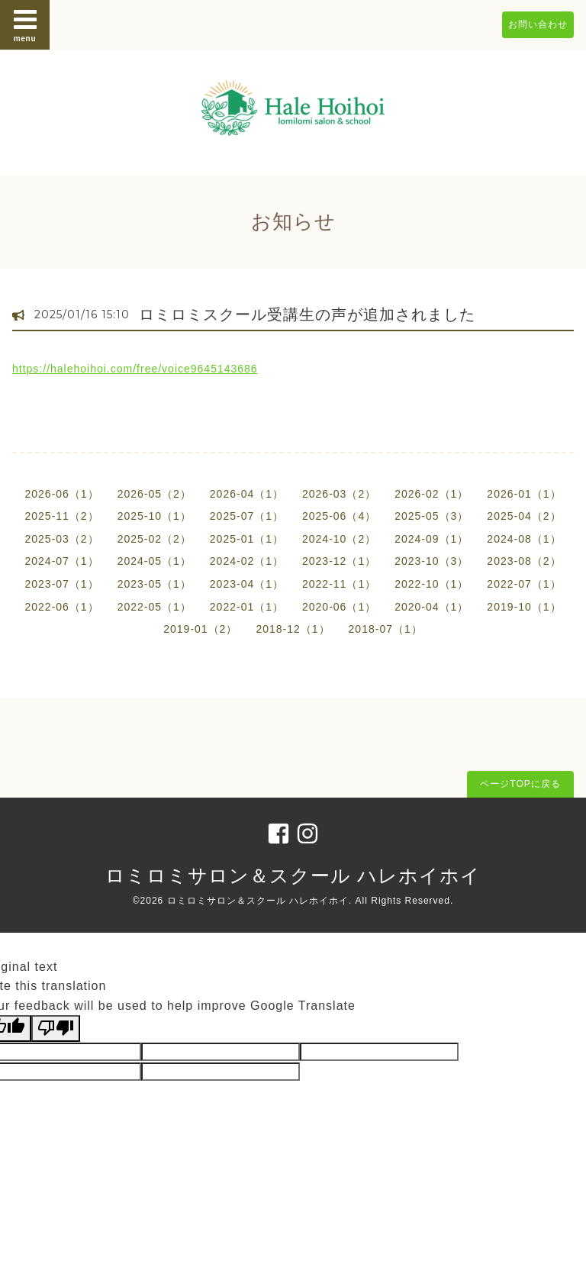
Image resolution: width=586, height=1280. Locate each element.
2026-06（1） (61, 494)
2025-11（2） (61, 516)
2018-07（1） (386, 629)
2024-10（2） (339, 539)
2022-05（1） (155, 607)
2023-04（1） (247, 584)
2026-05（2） (155, 494)
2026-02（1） (431, 494)
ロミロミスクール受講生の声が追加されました (307, 314)
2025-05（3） (431, 516)
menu (25, 24)
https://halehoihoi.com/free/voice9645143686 (135, 369)
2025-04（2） (524, 516)
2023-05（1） (155, 584)
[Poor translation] (55, 1028)
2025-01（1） (247, 539)
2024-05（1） (155, 561)
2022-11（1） (339, 584)
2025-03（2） (61, 539)
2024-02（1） (247, 561)
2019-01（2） (200, 629)
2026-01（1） (524, 494)
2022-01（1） (247, 607)
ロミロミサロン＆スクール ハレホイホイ (293, 875)
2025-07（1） (247, 516)
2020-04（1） (431, 607)
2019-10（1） (524, 607)
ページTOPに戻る (520, 784)
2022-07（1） (524, 584)
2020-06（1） (339, 607)
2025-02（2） (155, 539)
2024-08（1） (524, 539)
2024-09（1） (431, 539)
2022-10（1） (431, 584)
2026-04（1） (247, 494)
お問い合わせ (538, 24)
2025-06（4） (339, 516)
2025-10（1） (155, 516)
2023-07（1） (61, 584)
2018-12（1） (293, 629)
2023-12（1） (339, 561)
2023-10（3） (431, 561)
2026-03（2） (339, 494)
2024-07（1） (61, 561)
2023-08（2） (524, 561)
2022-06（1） (61, 607)
